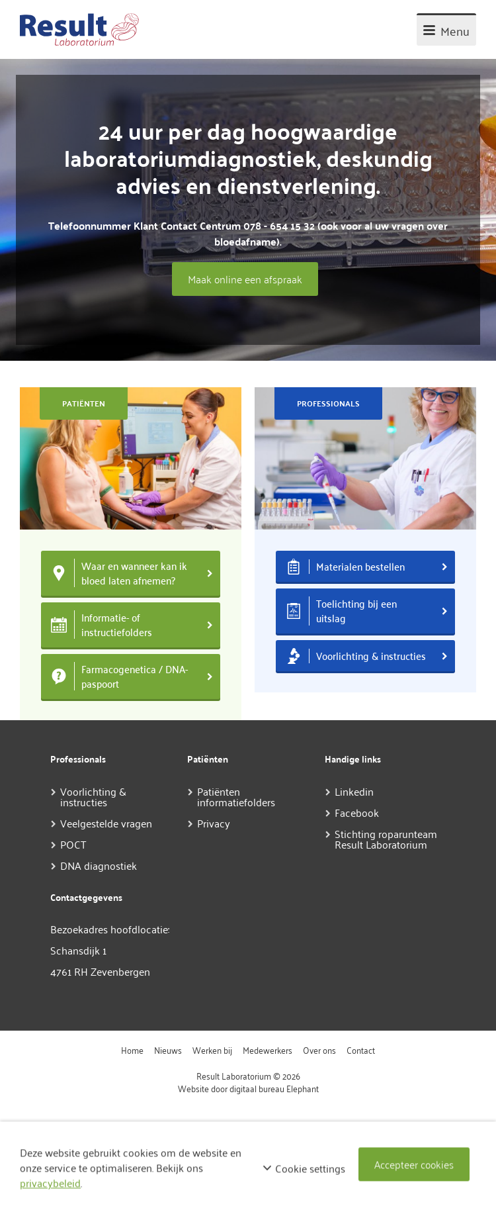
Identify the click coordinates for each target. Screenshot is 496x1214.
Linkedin (354, 791)
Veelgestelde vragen (106, 823)
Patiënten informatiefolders (236, 796)
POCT (73, 844)
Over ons (319, 1049)
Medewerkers (267, 1049)
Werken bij (212, 1049)
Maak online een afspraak (245, 278)
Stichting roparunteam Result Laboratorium (386, 838)
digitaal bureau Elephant (274, 1088)
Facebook (357, 812)
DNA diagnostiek (98, 865)
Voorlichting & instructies (93, 796)
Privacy (213, 823)
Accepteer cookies (414, 1164)
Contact (361, 1049)
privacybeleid (50, 1183)
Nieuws (168, 1049)
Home (132, 1049)
